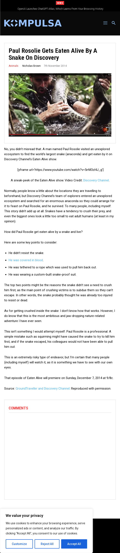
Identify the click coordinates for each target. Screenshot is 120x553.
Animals (13, 66)
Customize (19, 544)
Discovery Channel (96, 180)
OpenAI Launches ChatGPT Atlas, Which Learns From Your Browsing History (64, 8)
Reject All (47, 544)
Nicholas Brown (31, 66)
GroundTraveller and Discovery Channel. (43, 388)
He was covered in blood (26, 260)
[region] (46, 531)
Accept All (74, 544)
